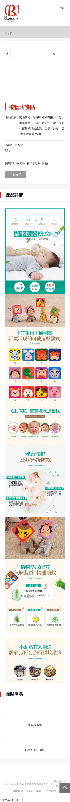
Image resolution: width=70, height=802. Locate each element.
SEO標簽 (52, 791)
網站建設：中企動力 (24, 791)
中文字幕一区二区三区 (12, 800)
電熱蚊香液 (35, 724)
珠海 (38, 791)
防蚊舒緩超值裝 (35, 750)
